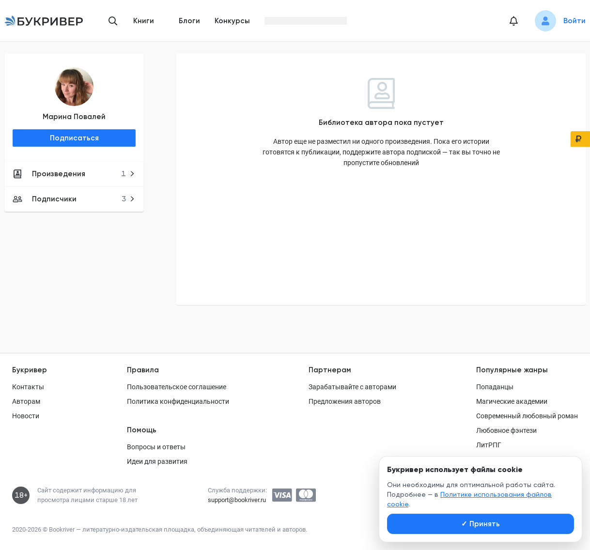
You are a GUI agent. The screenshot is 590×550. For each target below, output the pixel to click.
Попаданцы (494, 387)
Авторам (26, 401)
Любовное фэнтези (506, 430)
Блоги (189, 20)
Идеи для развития (157, 461)
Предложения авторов (345, 401)
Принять (480, 524)
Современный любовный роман (527, 416)
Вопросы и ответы (156, 447)
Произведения (74, 174)
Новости (25, 416)
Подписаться (74, 138)
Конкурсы (232, 20)
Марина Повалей (74, 116)
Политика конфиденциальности (178, 401)
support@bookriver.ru (237, 500)
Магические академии (511, 401)
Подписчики (74, 199)
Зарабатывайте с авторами (352, 387)
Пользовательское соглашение (176, 387)
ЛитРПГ (488, 445)
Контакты (28, 387)
